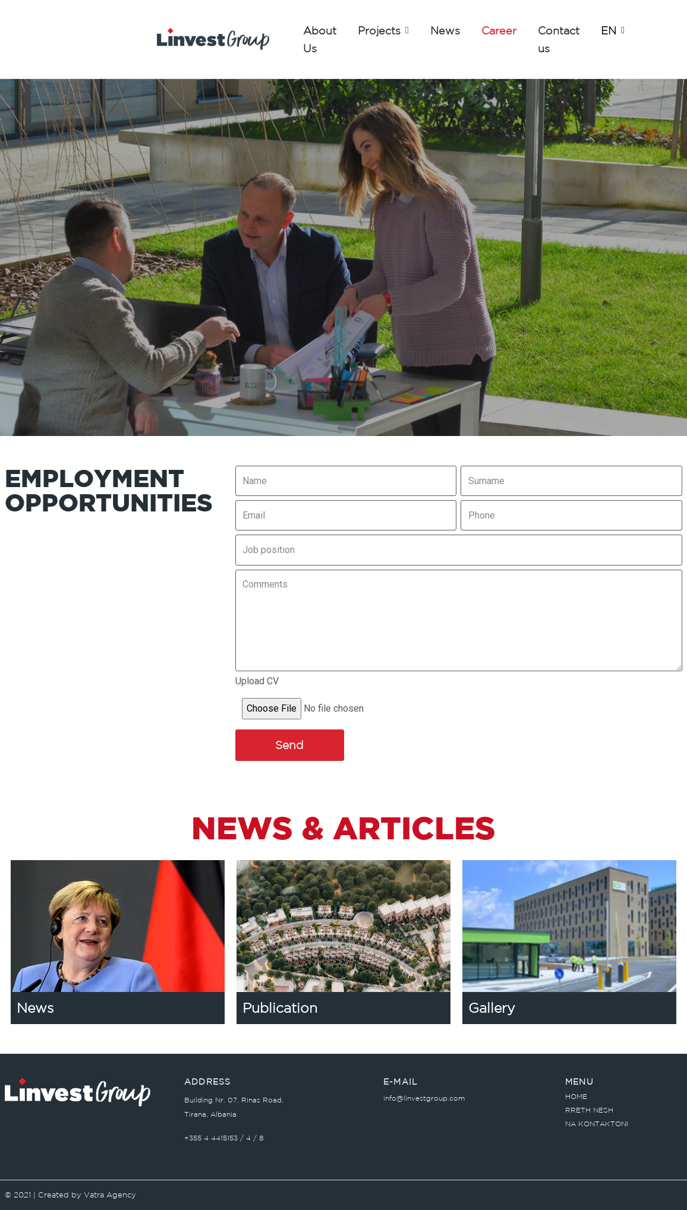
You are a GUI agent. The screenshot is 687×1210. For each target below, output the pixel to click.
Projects (383, 30)
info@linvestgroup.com (424, 1098)
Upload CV (257, 681)
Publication (279, 1007)
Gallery (491, 1007)
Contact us (558, 39)
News (445, 30)
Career (498, 30)
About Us (319, 39)
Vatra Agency (110, 1194)
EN (613, 30)
